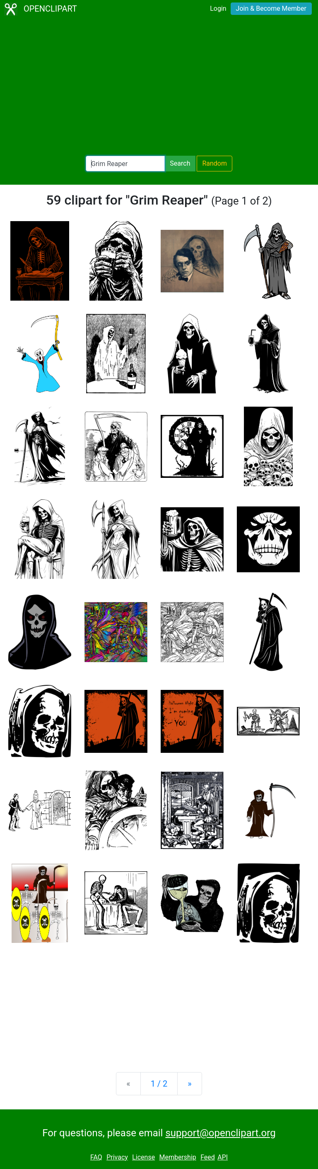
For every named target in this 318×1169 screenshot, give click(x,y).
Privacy (117, 1157)
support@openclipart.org (220, 1133)
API (222, 1157)
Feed (207, 1157)
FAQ (96, 1157)
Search (180, 163)
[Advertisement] (159, 87)
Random (214, 163)
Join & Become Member (271, 8)
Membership (177, 1157)
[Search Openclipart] (125, 163)
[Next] (189, 1083)
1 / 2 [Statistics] (159, 1084)
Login (218, 8)
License (143, 1157)
